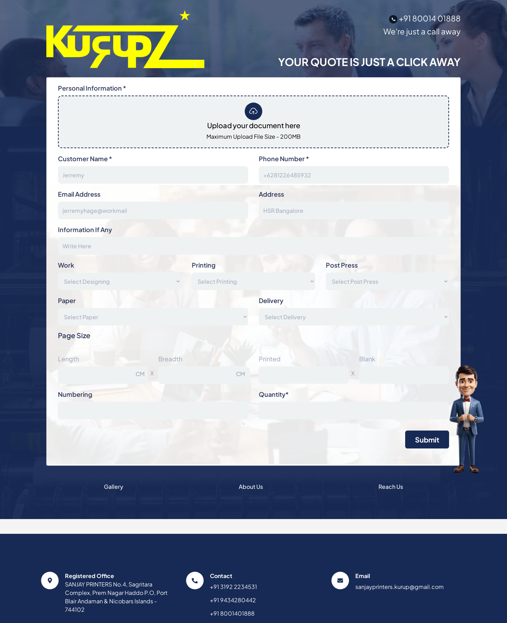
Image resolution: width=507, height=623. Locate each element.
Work (66, 265)
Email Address (79, 194)
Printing (204, 265)
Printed (270, 359)
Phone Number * (284, 159)
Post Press (342, 265)
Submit (427, 439)
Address (271, 194)
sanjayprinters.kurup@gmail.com (399, 586)
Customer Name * (85, 159)
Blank (367, 359)
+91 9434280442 (233, 600)
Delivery (271, 300)
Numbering (75, 394)
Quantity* (274, 394)
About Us (251, 486)
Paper (67, 300)
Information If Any (85, 229)
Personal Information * (92, 88)
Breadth (170, 359)
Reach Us (390, 486)
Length (68, 359)
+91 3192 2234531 (233, 586)
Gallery (113, 486)
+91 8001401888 (232, 613)
